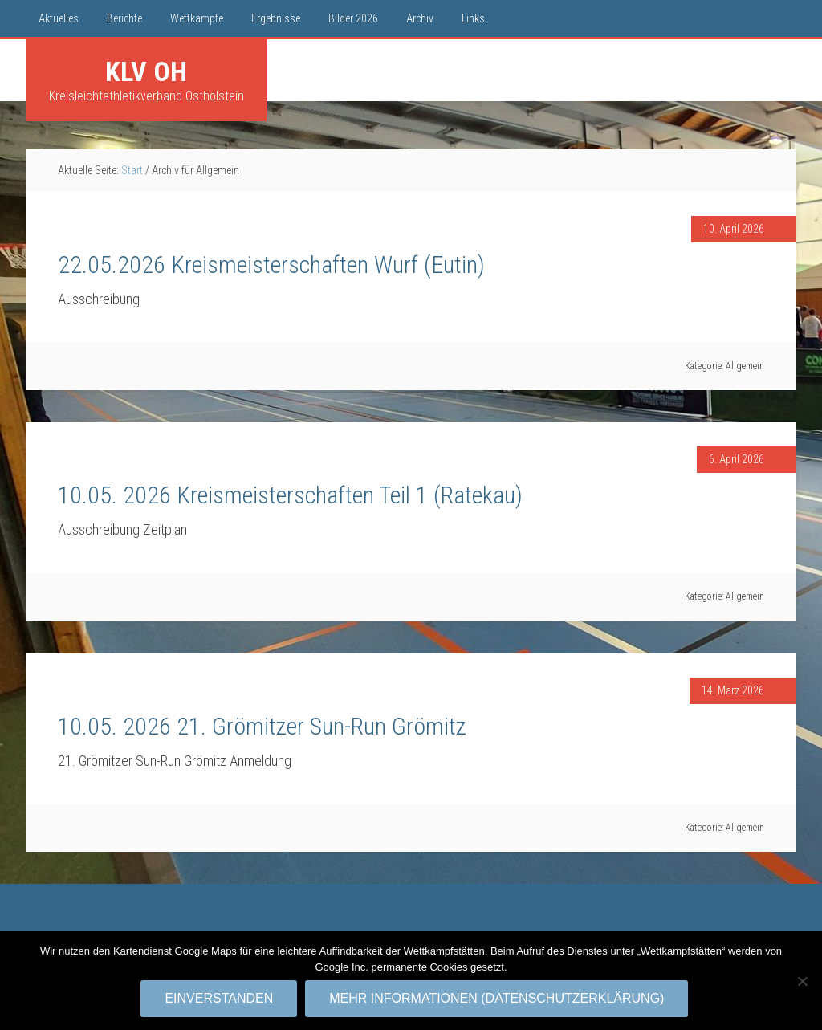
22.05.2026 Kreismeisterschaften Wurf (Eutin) (271, 264)
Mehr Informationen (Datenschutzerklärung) (497, 999)
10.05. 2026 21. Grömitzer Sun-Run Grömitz (262, 726)
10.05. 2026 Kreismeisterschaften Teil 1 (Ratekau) (290, 495)
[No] (802, 981)
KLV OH (146, 71)
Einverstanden (219, 999)
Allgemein (745, 366)
